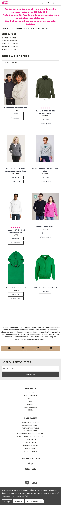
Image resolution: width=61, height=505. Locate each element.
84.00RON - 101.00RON (10, 46)
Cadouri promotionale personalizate (30, 437)
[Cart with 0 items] (53, 3)
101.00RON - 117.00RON (10, 49)
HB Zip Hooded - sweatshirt (45, 288)
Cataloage (30, 393)
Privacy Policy (24, 496)
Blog (30, 401)
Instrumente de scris (30, 445)
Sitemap (30, 410)
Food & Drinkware (30, 440)
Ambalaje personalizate (30, 428)
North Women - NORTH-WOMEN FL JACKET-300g (15, 170)
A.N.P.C (30, 398)
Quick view (15, 114)
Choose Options (16, 118)
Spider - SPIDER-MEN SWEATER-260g (45, 170)
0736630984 (30, 469)
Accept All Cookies (34, 501)
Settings (6, 501)
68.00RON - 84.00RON (10, 44)
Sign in (26, 407)
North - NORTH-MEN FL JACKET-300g (45, 112)
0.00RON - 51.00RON (9, 38)
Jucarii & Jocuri (30, 448)
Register (34, 407)
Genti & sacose (30, 442)
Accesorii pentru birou (30, 422)
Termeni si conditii (30, 395)
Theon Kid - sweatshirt (16, 288)
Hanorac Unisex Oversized (15, 108)
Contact (30, 404)
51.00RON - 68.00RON (9, 41)
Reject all (18, 501)
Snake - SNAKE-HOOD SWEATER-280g (15, 231)
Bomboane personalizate (30, 425)
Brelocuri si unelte (30, 431)
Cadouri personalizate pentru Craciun (30, 434)
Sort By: (6, 62)
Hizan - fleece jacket (45, 227)
